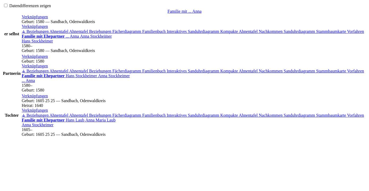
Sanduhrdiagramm (300, 31)
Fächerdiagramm (127, 31)
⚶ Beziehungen (36, 31)
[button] (35, 17)
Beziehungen (101, 31)
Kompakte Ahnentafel (239, 31)
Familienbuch (154, 31)
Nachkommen (271, 31)
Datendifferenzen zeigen (27, 5)
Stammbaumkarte (331, 31)
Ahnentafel (59, 31)
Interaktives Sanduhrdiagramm (193, 31)
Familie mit (185, 11)
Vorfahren (355, 31)
